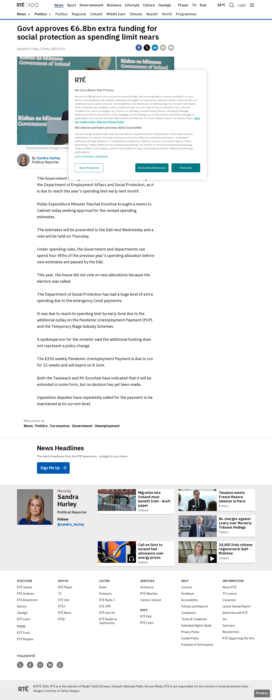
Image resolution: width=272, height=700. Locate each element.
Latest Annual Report (236, 609)
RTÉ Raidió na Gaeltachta (108, 624)
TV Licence (229, 596)
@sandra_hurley (70, 524)
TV (60, 596)
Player (183, 5)
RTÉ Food (23, 635)
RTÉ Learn (23, 622)
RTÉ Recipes (25, 642)
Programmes (186, 14)
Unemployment (107, 426)
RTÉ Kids (146, 619)
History (22, 609)
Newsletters (230, 635)
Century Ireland (150, 603)
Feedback (187, 596)
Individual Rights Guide (196, 628)
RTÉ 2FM (105, 609)
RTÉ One (63, 603)
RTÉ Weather (149, 596)
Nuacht (152, 14)
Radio (204, 5)
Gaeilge (164, 5)
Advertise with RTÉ (235, 615)
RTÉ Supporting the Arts (238, 641)
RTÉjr (61, 622)
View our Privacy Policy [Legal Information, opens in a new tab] (110, 121)
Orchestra (147, 590)
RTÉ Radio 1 (107, 603)
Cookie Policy (190, 641)
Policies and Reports (194, 609)
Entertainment (91, 5)
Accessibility (189, 603)
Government (82, 426)
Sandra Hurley (68, 500)
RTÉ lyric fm (107, 615)
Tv (194, 5)
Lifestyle (132, 5)
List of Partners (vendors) (91, 156)
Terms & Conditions (194, 622)
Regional (79, 14)
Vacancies (229, 603)
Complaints (188, 615)
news (21, 14)
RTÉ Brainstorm (27, 603)
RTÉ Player (65, 590)
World (167, 14)
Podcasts (105, 596)
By (46, 158)
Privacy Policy (190, 635)
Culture (149, 5)
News (59, 5)
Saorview (228, 628)
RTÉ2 (61, 609)
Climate (136, 14)
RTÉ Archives (25, 596)
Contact (186, 590)
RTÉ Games (24, 590)
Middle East (115, 14)
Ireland (96, 14)
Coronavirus (60, 426)
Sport (71, 5)
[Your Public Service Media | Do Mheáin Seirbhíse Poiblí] (23, 691)
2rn (224, 622)
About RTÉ (229, 590)
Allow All (186, 167)
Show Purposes (89, 167)
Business (114, 5)
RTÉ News (64, 615)
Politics (41, 14)
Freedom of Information (197, 647)
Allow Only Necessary (152, 167)
